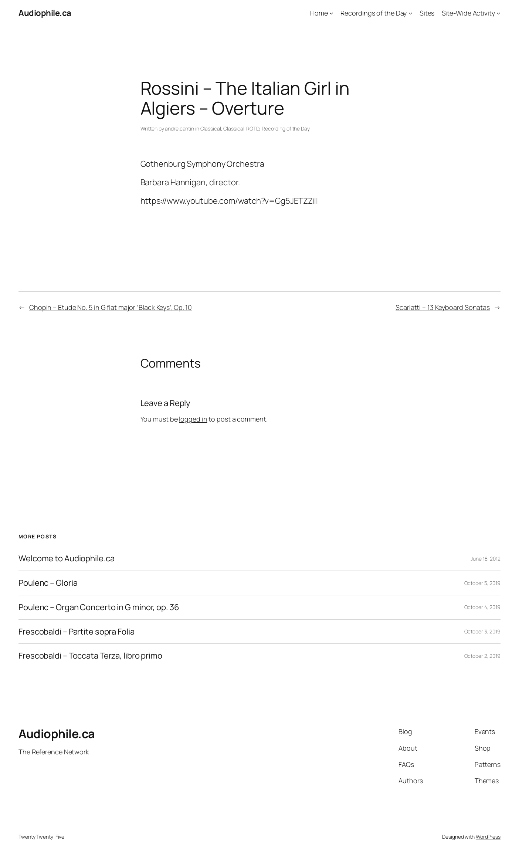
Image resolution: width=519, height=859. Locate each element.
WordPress (488, 836)
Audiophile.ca (44, 12)
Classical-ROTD (241, 128)
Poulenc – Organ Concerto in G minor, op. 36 (98, 607)
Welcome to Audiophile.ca (66, 558)
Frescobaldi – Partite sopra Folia (76, 631)
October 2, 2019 (482, 655)
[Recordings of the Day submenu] (410, 13)
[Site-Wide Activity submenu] (498, 13)
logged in (193, 419)
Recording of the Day (286, 128)
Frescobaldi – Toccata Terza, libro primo (90, 655)
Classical (210, 128)
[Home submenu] (331, 13)
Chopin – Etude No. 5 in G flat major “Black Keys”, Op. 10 (110, 307)
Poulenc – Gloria (47, 583)
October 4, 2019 (482, 607)
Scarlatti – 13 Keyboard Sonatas (443, 307)
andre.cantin (179, 128)
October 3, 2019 (482, 631)
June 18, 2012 (486, 558)
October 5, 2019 (482, 582)
